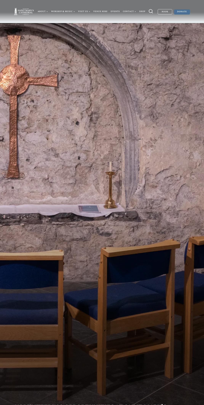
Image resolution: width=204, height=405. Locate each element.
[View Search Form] (151, 11)
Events (115, 11)
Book (165, 11)
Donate (182, 11)
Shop (142, 11)
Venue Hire (100, 11)
